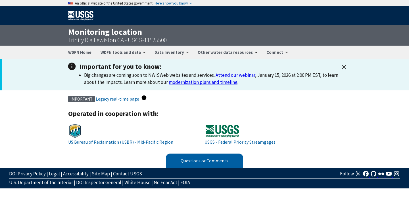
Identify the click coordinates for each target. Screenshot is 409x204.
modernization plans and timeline (203, 82)
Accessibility (76, 174)
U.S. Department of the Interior (41, 182)
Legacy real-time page (118, 99)
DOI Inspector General (98, 182)
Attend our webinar (235, 75)
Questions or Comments (204, 160)
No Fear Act (165, 182)
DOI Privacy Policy (27, 174)
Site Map (101, 174)
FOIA (185, 182)
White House (137, 182)
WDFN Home (79, 52)
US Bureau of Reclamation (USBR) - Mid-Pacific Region (120, 142)
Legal (54, 174)
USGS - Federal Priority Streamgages (240, 142)
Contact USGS (127, 174)
